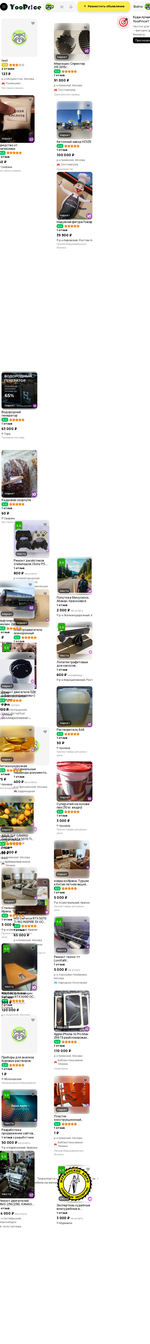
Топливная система (13, 494)
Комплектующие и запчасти (17, 983)
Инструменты (10, 733)
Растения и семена (12, 88)
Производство (10, 332)
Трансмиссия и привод (16, 175)
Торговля (8, 1286)
